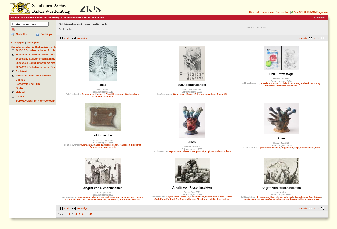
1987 (102, 84)
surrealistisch (218, 151)
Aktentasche (103, 135)
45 (91, 214)
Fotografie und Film (28, 83)
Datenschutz (282, 12)
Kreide (112, 147)
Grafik (19, 88)
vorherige (82, 38)
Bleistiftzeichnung (115, 94)
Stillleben (97, 96)
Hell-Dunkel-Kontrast (130, 199)
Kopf (207, 151)
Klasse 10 (191, 94)
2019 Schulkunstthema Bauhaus (35, 58)
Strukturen (113, 199)
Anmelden (319, 17)
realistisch (108, 96)
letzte (317, 38)
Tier (132, 197)
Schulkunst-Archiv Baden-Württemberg (35, 17)
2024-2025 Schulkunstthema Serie (36, 67)
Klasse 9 (96, 197)
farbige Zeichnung (99, 147)
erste (67, 38)
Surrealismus (122, 197)
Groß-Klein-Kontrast (75, 199)
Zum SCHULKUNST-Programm (309, 12)
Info (258, 12)
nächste (303, 38)
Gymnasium (88, 94)
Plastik (20, 96)
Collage (20, 79)
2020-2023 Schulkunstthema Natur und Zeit (42, 62)
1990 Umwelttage (281, 74)
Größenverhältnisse (96, 199)
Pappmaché (198, 151)
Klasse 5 (187, 151)
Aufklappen (17, 42)
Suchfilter (21, 34)
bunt (228, 151)
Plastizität (222, 94)
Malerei (20, 92)
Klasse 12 (276, 83)
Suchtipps (46, 34)
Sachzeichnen (132, 94)
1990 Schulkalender (192, 84)
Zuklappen (32, 42)
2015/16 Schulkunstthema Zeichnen (37, 50)
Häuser (139, 197)
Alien (192, 142)
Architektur (22, 71)
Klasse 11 (100, 94)
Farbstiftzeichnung (310, 83)
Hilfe (251, 12)
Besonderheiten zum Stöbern (33, 75)
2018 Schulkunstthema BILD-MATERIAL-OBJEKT (46, 54)
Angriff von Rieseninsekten (102, 188)
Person (201, 94)
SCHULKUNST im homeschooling (36, 100)
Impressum (268, 12)
